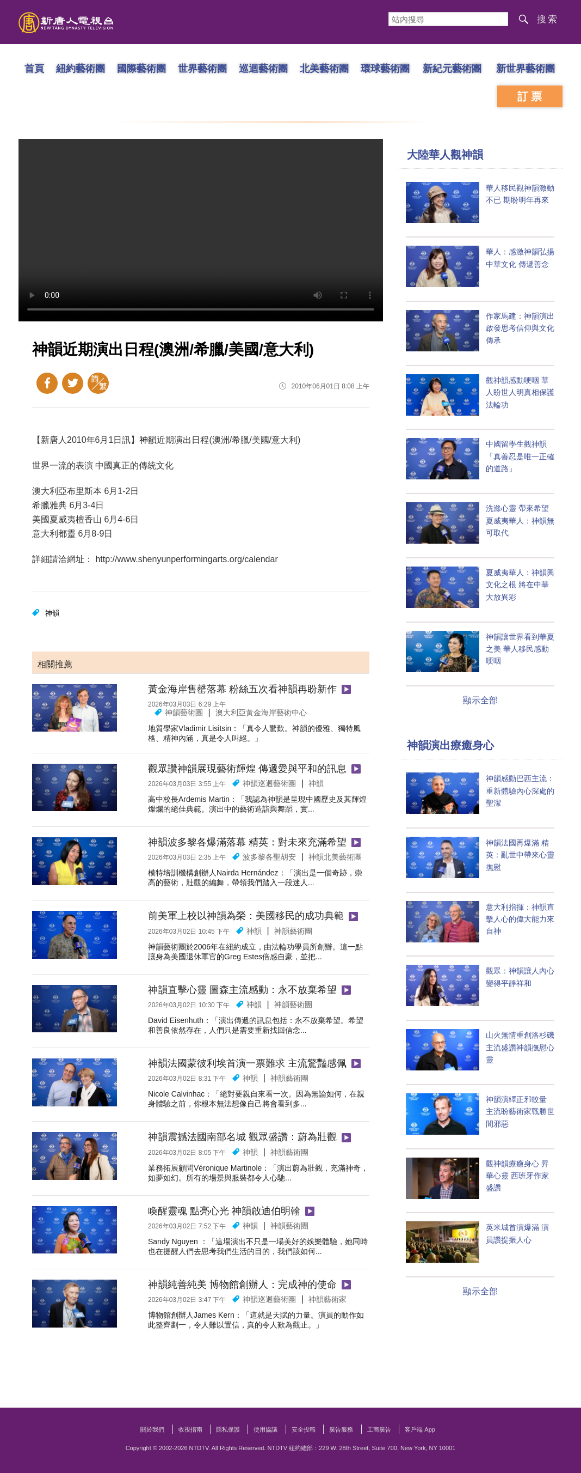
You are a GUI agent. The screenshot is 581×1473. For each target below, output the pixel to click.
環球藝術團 (385, 68)
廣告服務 (341, 1429)
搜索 (548, 19)
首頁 (34, 68)
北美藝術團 (324, 68)
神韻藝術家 (327, 1299)
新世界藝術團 (525, 68)
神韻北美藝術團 (335, 857)
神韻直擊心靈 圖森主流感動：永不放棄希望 (242, 989)
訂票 (531, 96)
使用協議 (265, 1429)
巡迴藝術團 (263, 68)
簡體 (98, 383)
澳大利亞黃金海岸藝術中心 (261, 712)
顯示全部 (480, 700)
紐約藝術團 (80, 68)
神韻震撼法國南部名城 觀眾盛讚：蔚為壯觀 (242, 1136)
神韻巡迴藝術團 (269, 783)
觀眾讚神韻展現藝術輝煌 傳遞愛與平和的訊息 (247, 768)
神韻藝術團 (184, 712)
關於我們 (152, 1429)
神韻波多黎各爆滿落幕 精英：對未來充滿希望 (247, 842)
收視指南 (190, 1429)
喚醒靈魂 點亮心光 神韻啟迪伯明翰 (224, 1211)
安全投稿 (304, 1429)
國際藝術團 (141, 68)
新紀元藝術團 (452, 68)
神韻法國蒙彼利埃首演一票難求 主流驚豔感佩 (247, 1063)
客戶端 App (420, 1429)
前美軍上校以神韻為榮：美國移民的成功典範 (246, 915)
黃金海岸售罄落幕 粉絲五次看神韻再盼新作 (242, 689)
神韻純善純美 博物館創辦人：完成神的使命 (242, 1284)
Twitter (72, 383)
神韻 (148, 440)
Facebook (47, 383)
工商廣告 (379, 1429)
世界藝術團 (202, 68)
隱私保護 (228, 1429)
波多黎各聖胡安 (269, 857)
